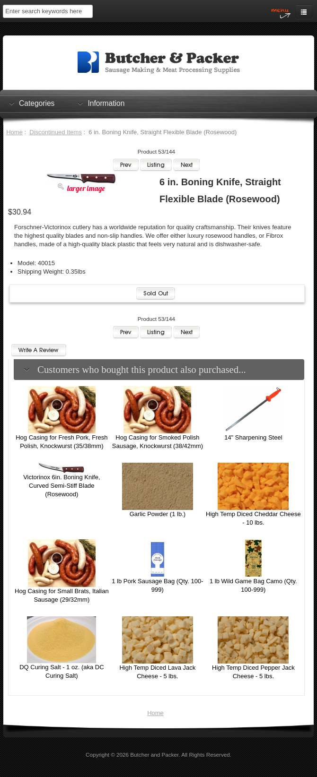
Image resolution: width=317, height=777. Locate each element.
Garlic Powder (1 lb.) (157, 514)
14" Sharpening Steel (253, 437)
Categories (36, 103)
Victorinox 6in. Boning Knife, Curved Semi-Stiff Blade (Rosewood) (61, 486)
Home (14, 132)
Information (106, 103)
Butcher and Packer (154, 754)
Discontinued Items (55, 132)
